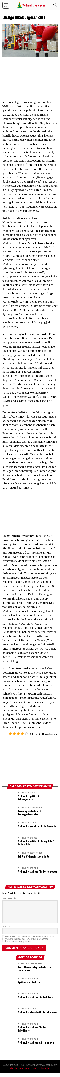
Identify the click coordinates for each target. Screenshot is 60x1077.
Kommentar (9, 898)
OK (55, 5)
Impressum (30, 1072)
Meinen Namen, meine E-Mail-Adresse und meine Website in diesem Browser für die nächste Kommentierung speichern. (30, 942)
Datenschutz (45, 1072)
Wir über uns (16, 1072)
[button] (5, 5)
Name (6, 930)
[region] (26, 79)
